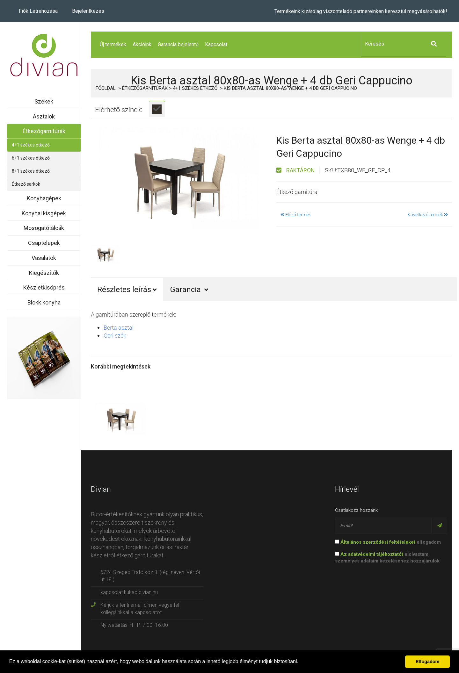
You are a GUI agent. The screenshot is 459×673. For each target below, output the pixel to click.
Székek (43, 101)
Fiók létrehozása (38, 11)
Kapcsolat (216, 44)
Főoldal (106, 88)
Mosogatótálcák (44, 228)
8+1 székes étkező (31, 171)
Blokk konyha (44, 302)
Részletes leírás (127, 289)
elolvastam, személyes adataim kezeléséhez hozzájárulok (387, 557)
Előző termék (295, 214)
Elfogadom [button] (427, 661)
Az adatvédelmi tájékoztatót (371, 554)
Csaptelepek (44, 243)
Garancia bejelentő (178, 44)
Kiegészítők (44, 272)
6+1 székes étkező (31, 158)
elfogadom (388, 542)
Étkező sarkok (26, 184)
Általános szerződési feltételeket (377, 542)
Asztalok (44, 116)
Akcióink (142, 44)
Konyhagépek (44, 198)
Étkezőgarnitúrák (44, 131)
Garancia (189, 289)
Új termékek (113, 44)
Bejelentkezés (88, 11)
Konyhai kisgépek (44, 213)
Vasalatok (44, 257)
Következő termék (428, 214)
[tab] (157, 109)
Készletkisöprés (44, 287)
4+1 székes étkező (31, 144)
